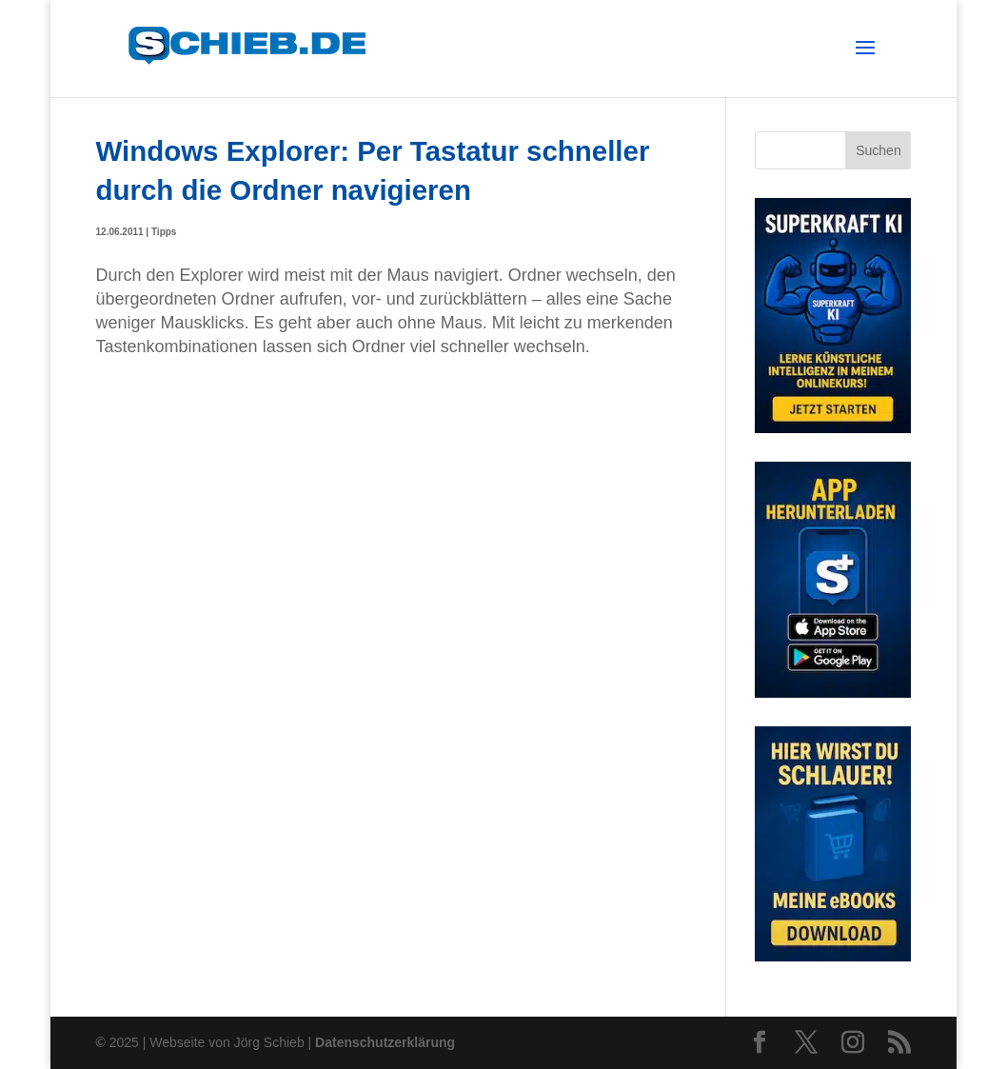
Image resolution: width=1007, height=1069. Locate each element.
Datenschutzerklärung (385, 1042)
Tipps (163, 232)
